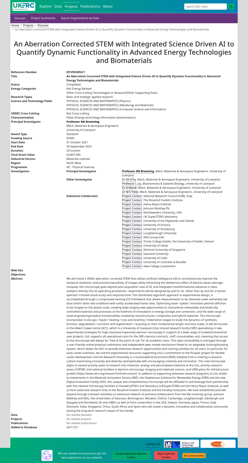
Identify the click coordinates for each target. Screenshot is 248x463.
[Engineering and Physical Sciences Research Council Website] (218, 444)
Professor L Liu (131, 183)
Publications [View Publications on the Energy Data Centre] (90, 6)
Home (15, 25)
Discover (19, 18)
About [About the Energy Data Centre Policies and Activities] (108, 6)
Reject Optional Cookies (166, 455)
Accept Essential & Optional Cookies (131, 455)
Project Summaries (43, 18)
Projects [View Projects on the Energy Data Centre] (71, 6)
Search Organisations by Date (80, 18)
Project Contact (132, 196)
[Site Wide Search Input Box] (205, 6)
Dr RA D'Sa (129, 179)
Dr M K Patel (130, 192)
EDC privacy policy (194, 455)
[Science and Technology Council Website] (181, 444)
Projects (28, 25)
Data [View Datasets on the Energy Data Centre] (58, 6)
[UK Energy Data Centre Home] (23, 6)
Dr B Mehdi (129, 188)
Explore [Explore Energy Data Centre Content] (45, 6)
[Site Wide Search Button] (231, 6)
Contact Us (153, 444)
